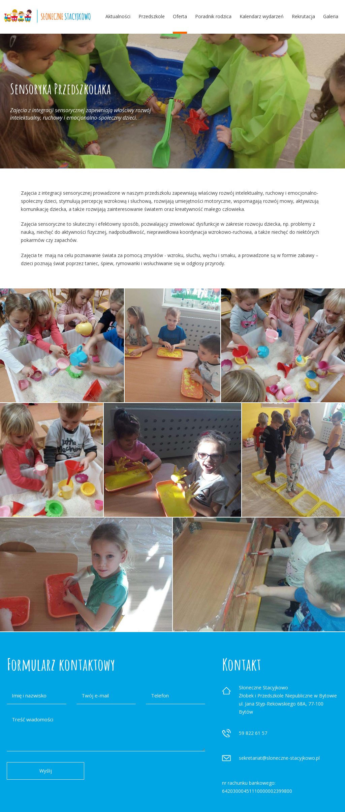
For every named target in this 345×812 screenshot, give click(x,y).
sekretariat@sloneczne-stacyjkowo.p (279, 758)
